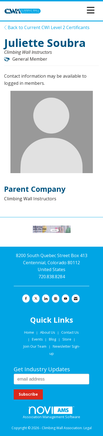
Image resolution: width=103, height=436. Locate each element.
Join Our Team (34, 346)
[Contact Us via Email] (76, 298)
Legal (87, 428)
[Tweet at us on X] (36, 298)
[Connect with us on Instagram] (55, 298)
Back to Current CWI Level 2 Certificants (47, 27)
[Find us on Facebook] (26, 298)
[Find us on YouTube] (65, 298)
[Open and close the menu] (69, 10)
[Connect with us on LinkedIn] (45, 298)
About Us (48, 332)
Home (29, 332)
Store (67, 339)
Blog (52, 339)
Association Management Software (51, 413)
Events (38, 339)
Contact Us (70, 332)
